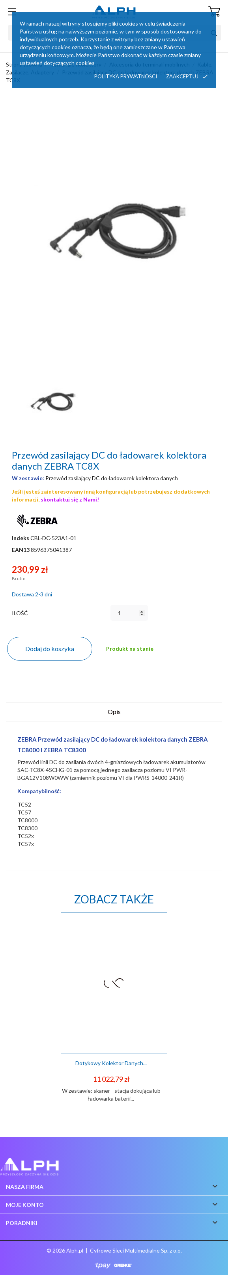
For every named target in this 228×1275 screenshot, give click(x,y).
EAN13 (21, 549)
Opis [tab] (114, 711)
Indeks (20, 538)
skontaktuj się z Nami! (70, 499)
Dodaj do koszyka (49, 648)
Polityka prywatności (125, 76)
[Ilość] (129, 613)
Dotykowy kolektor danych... (111, 1063)
